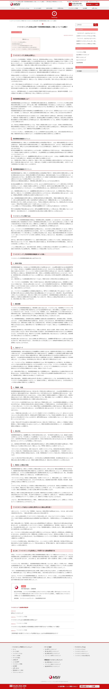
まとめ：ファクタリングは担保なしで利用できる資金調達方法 (25, 49)
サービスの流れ (16, 657)
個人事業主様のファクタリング (52, 662)
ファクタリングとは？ (80, 649)
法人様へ (70, 1)
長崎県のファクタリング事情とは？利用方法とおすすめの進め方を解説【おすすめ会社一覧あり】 (86, 43)
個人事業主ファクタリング (82, 54)
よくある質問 (16, 661)
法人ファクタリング (81, 60)
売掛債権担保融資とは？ (17, 43)
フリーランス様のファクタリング (53, 664)
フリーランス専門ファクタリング (53, 655)
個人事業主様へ (76, 1)
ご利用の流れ (60, 8)
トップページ (12, 20)
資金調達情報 (79, 62)
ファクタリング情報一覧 (21, 20)
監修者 (23, 586)
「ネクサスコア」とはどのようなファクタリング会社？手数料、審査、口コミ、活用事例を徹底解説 (86, 33)
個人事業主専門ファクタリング (52, 653)
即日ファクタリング (81, 57)
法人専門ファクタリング (50, 649)
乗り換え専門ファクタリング (52, 651)
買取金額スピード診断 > (93, 4)
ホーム (13, 8)
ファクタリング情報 (73, 8)
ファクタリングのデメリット (82, 653)
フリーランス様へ (85, 1)
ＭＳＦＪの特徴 (16, 655)
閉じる (26, 39)
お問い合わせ (16, 668)
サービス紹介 (16, 651)
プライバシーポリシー (94, 1)
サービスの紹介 (37, 8)
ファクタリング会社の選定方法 (82, 655)
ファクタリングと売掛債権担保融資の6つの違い (22, 45)
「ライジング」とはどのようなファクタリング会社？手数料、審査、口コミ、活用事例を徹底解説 (86, 38)
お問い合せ (94, 8)
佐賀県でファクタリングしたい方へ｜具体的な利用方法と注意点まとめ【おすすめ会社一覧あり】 (86, 41)
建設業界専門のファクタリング (52, 666)
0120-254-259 (20, 686)
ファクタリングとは (24, 8)
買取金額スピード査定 (18, 670)
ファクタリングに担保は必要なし (19, 42)
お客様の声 (15, 659)
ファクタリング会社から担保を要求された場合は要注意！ (24, 47)
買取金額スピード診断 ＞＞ (89, 686)
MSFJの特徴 (49, 8)
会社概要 (85, 8)
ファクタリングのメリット (81, 651)
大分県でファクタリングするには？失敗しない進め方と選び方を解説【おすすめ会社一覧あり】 (86, 35)
